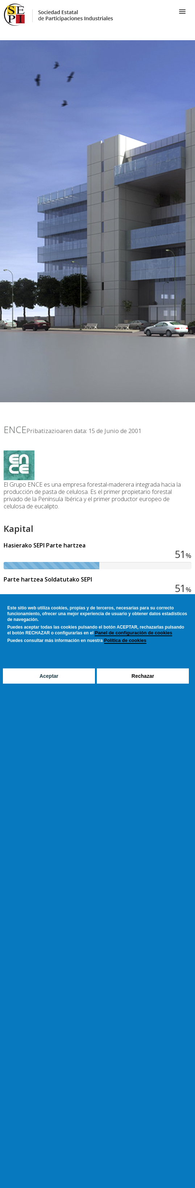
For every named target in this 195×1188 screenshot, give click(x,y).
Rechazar (143, 676)
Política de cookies (125, 640)
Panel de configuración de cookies (133, 632)
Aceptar (49, 676)
